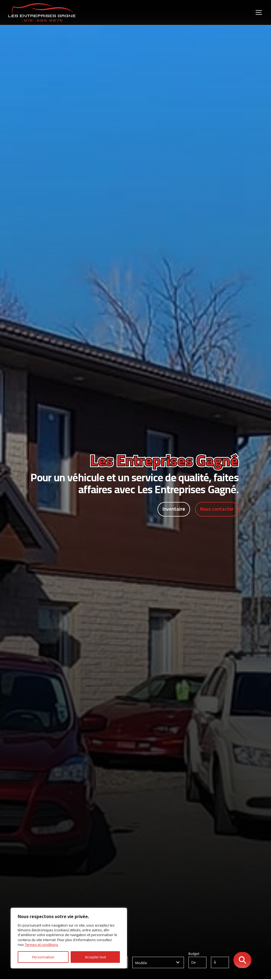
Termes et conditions (41, 944)
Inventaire (172, 509)
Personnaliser (43, 957)
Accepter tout (95, 957)
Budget (210, 960)
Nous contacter (216, 509)
